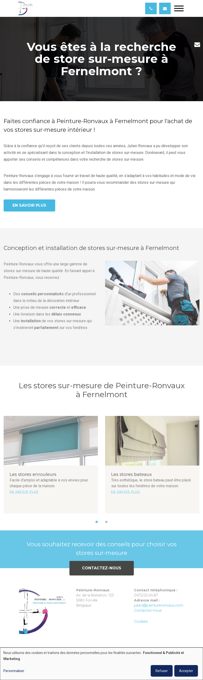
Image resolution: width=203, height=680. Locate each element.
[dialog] (101, 663)
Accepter (186, 671)
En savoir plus (29, 205)
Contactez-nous (101, 571)
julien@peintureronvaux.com (158, 605)
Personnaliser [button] (13, 671)
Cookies (141, 621)
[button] (97, 525)
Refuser (162, 671)
